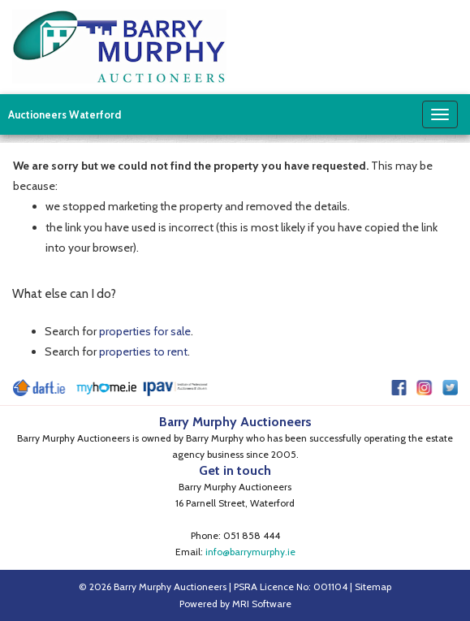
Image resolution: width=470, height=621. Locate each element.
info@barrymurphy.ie (250, 552)
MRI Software (261, 603)
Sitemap (373, 586)
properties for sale (145, 331)
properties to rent (143, 351)
